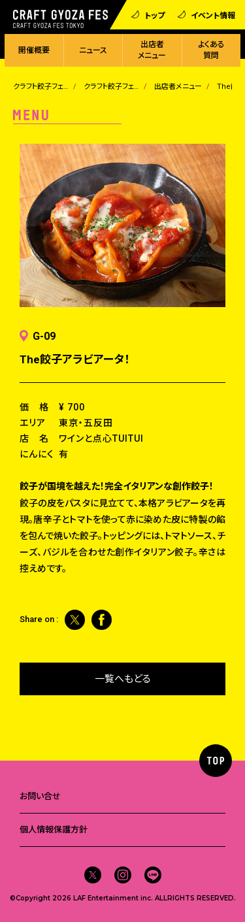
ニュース (93, 50)
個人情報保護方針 (54, 829)
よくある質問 (211, 50)
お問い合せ (40, 796)
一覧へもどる (123, 679)
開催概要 (34, 50)
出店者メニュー (152, 50)
